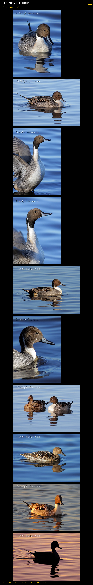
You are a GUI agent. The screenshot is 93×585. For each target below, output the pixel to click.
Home (90, 4)
